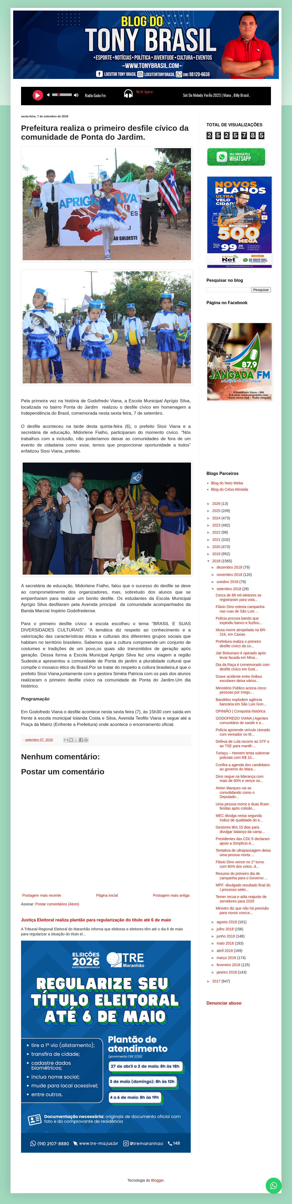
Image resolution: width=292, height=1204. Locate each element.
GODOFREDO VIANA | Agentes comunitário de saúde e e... (242, 720)
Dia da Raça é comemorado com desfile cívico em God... (243, 667)
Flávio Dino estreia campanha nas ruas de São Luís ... (240, 609)
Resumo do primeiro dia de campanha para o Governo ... (242, 875)
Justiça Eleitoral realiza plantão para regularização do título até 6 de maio (96, 919)
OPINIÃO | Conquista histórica (240, 711)
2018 (216, 561)
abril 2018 (225, 951)
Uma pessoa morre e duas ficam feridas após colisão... (242, 806)
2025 (216, 511)
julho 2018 (226, 929)
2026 (216, 503)
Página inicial (107, 895)
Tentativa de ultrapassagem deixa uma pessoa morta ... (243, 852)
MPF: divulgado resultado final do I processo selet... (243, 887)
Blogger (157, 1180)
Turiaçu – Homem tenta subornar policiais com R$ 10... (243, 755)
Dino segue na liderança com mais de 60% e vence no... (239, 778)
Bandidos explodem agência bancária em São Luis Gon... (241, 702)
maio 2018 (226, 943)
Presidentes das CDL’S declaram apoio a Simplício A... (243, 841)
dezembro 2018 (230, 567)
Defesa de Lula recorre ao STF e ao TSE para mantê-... (242, 743)
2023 (216, 525)
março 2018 (227, 958)
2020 (216, 547)
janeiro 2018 (227, 972)
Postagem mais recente (41, 895)
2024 (216, 518)
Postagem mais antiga (171, 895)
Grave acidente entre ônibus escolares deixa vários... (239, 678)
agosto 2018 (227, 922)
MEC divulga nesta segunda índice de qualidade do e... (239, 818)
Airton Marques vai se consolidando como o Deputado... (235, 792)
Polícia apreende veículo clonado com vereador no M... (243, 732)
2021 (216, 540)
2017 (216, 981)
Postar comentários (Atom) (57, 904)
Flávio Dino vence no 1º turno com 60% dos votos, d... (240, 864)
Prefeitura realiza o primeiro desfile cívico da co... (238, 643)
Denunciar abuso (224, 1003)
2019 (216, 554)
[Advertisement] (239, 437)
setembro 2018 (229, 589)
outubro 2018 (228, 582)
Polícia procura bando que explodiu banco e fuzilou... (239, 620)
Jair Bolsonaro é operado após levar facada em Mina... (241, 655)
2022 (216, 532)
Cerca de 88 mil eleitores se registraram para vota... (238, 597)
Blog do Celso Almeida (229, 489)
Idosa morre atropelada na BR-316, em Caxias (241, 632)
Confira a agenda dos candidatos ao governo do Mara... (243, 767)
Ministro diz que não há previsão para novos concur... (242, 910)
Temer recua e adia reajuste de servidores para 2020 (241, 899)
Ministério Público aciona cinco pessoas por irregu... (241, 690)
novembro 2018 (230, 575)
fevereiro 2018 (229, 965)
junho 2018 (226, 936)
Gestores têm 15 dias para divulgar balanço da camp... (240, 829)
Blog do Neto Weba (227, 483)
